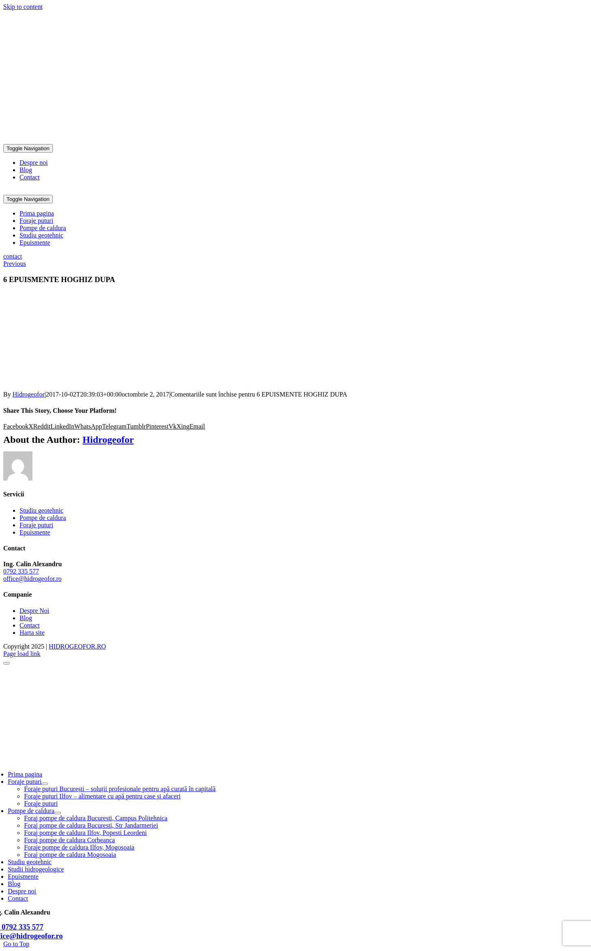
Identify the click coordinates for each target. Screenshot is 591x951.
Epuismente (34, 532)
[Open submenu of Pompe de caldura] (57, 813)
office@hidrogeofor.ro (33, 133)
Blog (25, 618)
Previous (14, 263)
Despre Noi (34, 610)
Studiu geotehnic (41, 510)
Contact (29, 625)
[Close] (6, 663)
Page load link (22, 653)
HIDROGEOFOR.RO (77, 646)
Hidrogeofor (29, 394)
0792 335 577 (21, 119)
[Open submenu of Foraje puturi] (44, 784)
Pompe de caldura (42, 517)
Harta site (32, 632)
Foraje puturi (36, 525)
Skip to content (23, 6)
